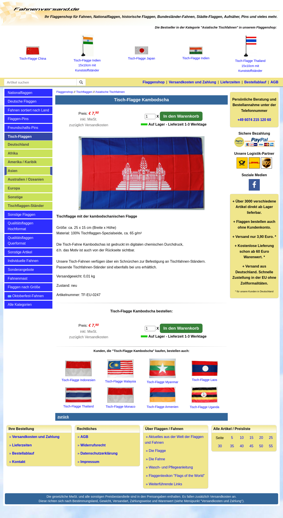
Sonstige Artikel (20, 252)
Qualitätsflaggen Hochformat (20, 226)
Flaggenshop (154, 82)
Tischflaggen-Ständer (26, 206)
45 (251, 446)
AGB (274, 82)
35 (232, 446)
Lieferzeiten (230, 82)
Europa (14, 188)
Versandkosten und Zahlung (192, 82)
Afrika (13, 153)
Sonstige (15, 197)
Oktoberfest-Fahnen (26, 296)
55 (271, 446)
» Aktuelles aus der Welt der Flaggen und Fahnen (174, 439)
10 (242, 438)
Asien (12, 171)
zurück (63, 417)
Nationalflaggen (20, 93)
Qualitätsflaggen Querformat (20, 240)
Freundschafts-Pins (23, 128)
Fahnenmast (17, 278)
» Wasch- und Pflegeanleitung (169, 467)
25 (271, 438)
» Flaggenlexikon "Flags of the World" (175, 476)
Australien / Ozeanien (26, 179)
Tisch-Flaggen (20, 136)
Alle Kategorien (20, 304)
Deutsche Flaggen (22, 101)
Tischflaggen (84, 92)
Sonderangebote (21, 269)
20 (261, 438)
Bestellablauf (255, 82)
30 (220, 446)
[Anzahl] (150, 116)
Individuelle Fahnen (23, 261)
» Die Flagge (155, 451)
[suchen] (81, 82)
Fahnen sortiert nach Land (28, 110)
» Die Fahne (155, 459)
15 (251, 438)
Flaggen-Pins (18, 119)
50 (261, 446)
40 (242, 446)
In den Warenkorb (181, 116)
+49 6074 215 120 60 (254, 120)
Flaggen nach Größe (24, 287)
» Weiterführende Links (163, 484)
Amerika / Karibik (22, 162)
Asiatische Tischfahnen (110, 92)
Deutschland (18, 144)
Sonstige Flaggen (21, 214)
